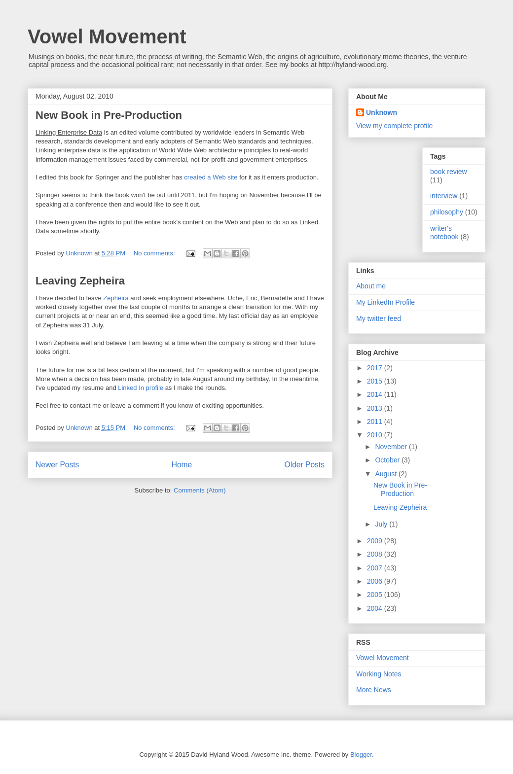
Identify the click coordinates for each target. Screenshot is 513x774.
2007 (375, 568)
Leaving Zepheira (80, 281)
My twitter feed (378, 318)
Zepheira (115, 298)
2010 (375, 435)
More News (373, 690)
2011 (375, 421)
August (386, 474)
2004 (375, 608)
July (382, 524)
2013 (375, 408)
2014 (375, 394)
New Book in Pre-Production (109, 115)
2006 (375, 581)
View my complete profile (394, 126)
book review (448, 172)
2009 (375, 541)
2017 (375, 368)
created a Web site (210, 177)
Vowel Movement (107, 36)
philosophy (446, 212)
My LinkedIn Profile (385, 302)
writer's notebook (444, 232)
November (391, 447)
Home (182, 464)
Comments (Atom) (199, 490)
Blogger (361, 754)
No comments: (155, 253)
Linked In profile (140, 387)
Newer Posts (57, 464)
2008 (375, 554)
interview (443, 196)
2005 (375, 594)
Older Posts (305, 464)
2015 (375, 381)
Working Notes (379, 674)
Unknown (381, 112)
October (388, 460)
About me (371, 286)
